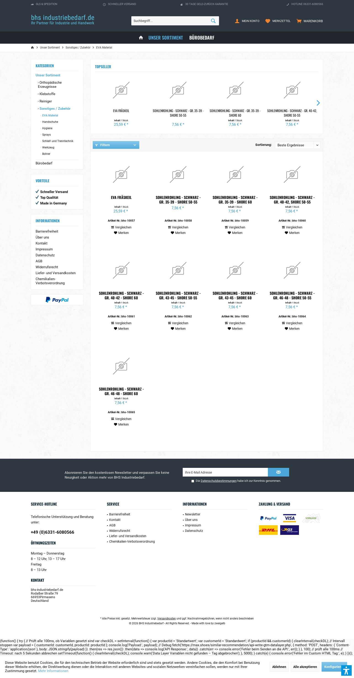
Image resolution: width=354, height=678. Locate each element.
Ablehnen (279, 667)
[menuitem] (308, 20)
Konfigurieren (334, 667)
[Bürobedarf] (202, 38)
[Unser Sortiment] (165, 38)
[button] (346, 670)
